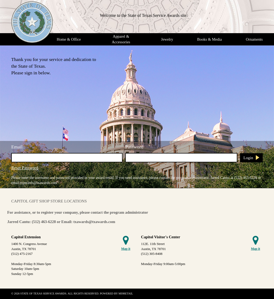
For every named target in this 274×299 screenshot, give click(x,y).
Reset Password (24, 168)
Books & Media (209, 39)
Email (16, 147)
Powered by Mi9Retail (116, 293)
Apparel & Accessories (121, 39)
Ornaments (254, 39)
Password (134, 147)
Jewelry (167, 39)
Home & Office (69, 39)
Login (248, 157)
